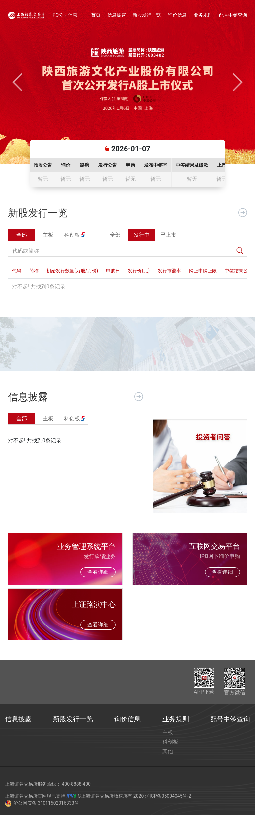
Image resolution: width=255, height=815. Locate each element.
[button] (17, 82)
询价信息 (177, 15)
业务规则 (203, 15)
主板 (167, 732)
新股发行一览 (147, 15)
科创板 (170, 742)
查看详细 (98, 572)
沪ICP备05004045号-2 (168, 796)
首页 (95, 15)
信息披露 (116, 15)
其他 (167, 751)
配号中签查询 (233, 15)
